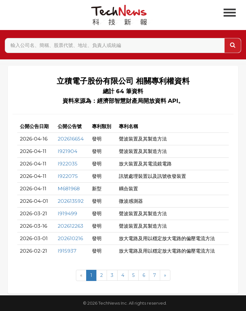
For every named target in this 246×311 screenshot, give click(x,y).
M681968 (69, 189)
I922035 (68, 164)
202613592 (71, 201)
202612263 (70, 226)
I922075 (68, 176)
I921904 (67, 151)
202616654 (71, 139)
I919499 (67, 213)
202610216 (70, 238)
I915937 (67, 251)
